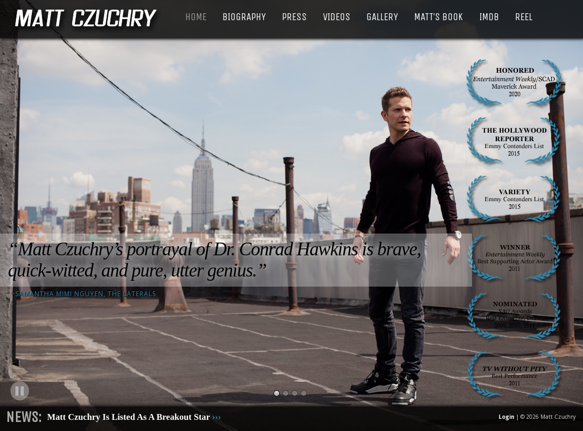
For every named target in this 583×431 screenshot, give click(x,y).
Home (196, 17)
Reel (524, 17)
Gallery (382, 17)
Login (507, 416)
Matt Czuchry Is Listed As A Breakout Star (134, 417)
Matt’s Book (438, 17)
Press (294, 17)
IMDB (489, 17)
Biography (244, 17)
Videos (336, 17)
